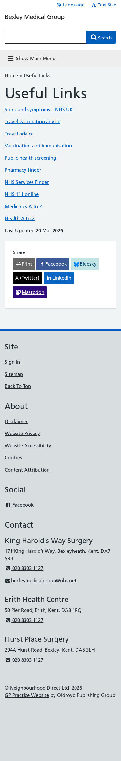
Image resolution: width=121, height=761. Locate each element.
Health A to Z (20, 218)
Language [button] (70, 5)
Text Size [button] (103, 5)
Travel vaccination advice (32, 121)
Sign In (12, 362)
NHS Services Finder (27, 182)
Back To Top (18, 386)
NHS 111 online (22, 194)
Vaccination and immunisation (38, 146)
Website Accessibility (28, 446)
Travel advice (19, 134)
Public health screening (30, 158)
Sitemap (14, 374)
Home (11, 75)
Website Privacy (22, 433)
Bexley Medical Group (34, 17)
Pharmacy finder (23, 170)
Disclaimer (16, 421)
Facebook (19, 505)
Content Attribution (27, 470)
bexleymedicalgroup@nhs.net (40, 580)
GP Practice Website (27, 695)
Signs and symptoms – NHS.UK (39, 109)
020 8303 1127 (24, 568)
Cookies (13, 458)
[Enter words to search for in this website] (46, 37)
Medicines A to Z (23, 206)
